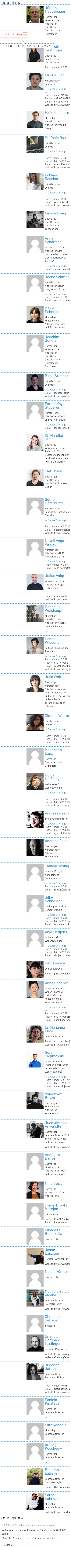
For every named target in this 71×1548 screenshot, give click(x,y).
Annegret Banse (52, 1156)
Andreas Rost (56, 840)
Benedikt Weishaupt (53, 608)
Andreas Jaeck (57, 813)
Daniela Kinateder (53, 1401)
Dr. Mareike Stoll (54, 437)
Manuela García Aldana (57, 1293)
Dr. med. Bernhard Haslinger (53, 1340)
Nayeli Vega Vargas (54, 542)
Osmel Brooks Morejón (56, 1207)
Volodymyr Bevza (53, 1096)
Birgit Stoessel (57, 375)
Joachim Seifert (52, 338)
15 (4, 2)
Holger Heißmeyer (54, 777)
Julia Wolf (53, 676)
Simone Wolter (57, 715)
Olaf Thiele (53, 471)
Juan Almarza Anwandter (56, 1124)
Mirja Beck (53, 1183)
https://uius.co (62, 599)
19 (19, 2)
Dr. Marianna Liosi (55, 1029)
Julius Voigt (54, 575)
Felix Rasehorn (57, 112)
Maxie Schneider (53, 310)
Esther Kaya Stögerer (54, 405)
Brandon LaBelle (52, 1471)
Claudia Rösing (57, 865)
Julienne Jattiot (52, 1366)
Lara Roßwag (55, 213)
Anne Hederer (56, 983)
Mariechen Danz (53, 751)
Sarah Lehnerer (52, 1496)
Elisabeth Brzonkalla (53, 1231)
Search (7, 1538)
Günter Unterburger (55, 501)
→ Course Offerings (55, 88)
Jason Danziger (52, 1251)
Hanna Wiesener (53, 640)
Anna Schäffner (53, 240)
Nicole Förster (56, 1271)
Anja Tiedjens (56, 931)
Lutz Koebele (55, 1424)
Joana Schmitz (57, 276)
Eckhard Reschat (51, 177)
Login (27, 1538)
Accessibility (50, 1538)
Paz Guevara (55, 963)
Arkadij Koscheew (53, 1446)
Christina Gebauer (52, 1318)
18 (15, 2)
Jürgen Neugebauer (55, 9)
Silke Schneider (53, 899)
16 (8, 2)
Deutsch (7, 1544)
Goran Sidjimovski (54, 1054)
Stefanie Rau (55, 137)
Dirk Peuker (54, 75)
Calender (17, 1538)
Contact (36, 1538)
